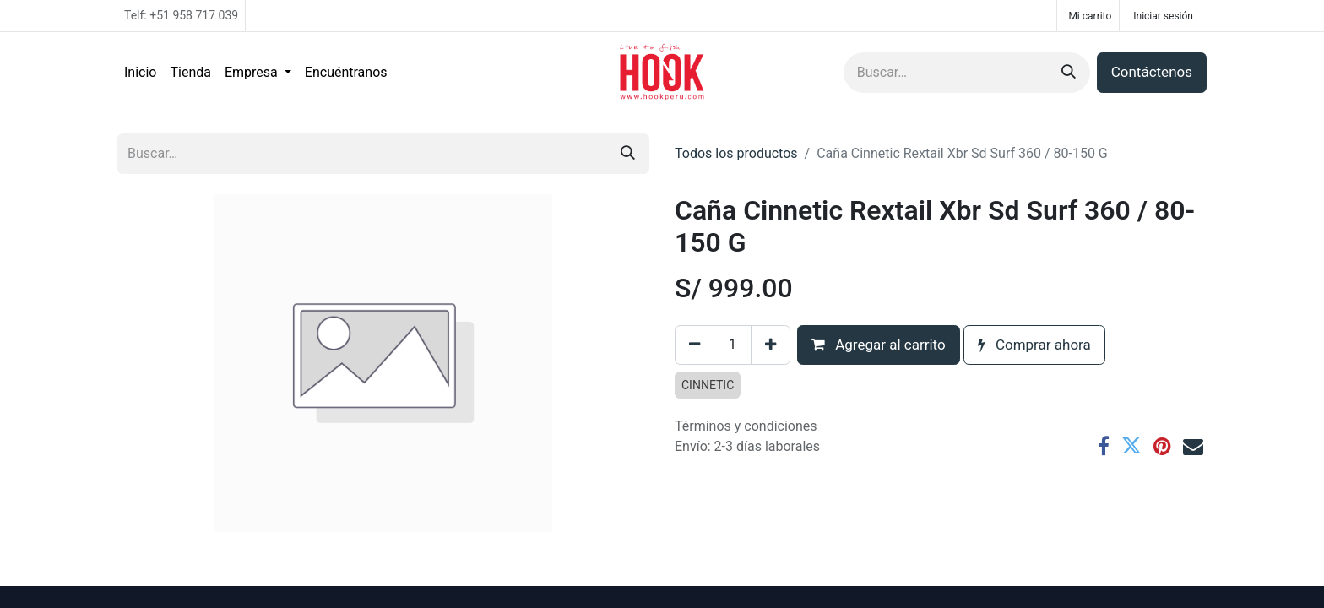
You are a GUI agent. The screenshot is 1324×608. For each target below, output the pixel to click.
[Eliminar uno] (694, 345)
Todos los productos (736, 153)
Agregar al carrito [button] (878, 344)
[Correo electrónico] (1193, 446)
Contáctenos (1151, 71)
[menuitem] (140, 73)
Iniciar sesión (1163, 16)
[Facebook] (1104, 446)
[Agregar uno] (770, 345)
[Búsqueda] (1068, 72)
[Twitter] (1131, 446)
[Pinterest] (1162, 446)
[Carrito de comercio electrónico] (1088, 15)
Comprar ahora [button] (1034, 344)
